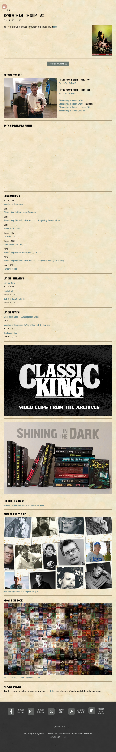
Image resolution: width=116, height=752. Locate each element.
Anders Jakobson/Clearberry (51, 733)
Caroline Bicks (9, 282)
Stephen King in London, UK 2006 (72, 100)
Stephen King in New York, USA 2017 (72, 110)
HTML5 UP (88, 733)
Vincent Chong (59, 736)
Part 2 (67, 83)
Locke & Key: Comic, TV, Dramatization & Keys (21, 316)
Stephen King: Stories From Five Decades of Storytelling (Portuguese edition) (34, 260)
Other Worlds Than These (13, 244)
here (55, 26)
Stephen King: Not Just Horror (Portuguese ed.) (22, 252)
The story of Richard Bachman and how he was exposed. (25, 505)
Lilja (54, 726)
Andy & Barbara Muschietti (14, 299)
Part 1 (61, 83)
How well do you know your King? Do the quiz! (21, 591)
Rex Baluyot (8, 291)
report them (50, 691)
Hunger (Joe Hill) (10, 268)
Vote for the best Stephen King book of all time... (22, 677)
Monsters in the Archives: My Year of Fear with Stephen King (27, 324)
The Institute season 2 (13, 228)
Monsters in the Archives (13, 204)
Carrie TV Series (10, 236)
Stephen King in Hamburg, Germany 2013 (74, 107)
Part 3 (73, 83)
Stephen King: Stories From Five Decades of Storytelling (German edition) (32, 220)
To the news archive (58, 63)
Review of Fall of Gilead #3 (24, 15)
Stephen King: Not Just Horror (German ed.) (20, 212)
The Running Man (10, 333)
